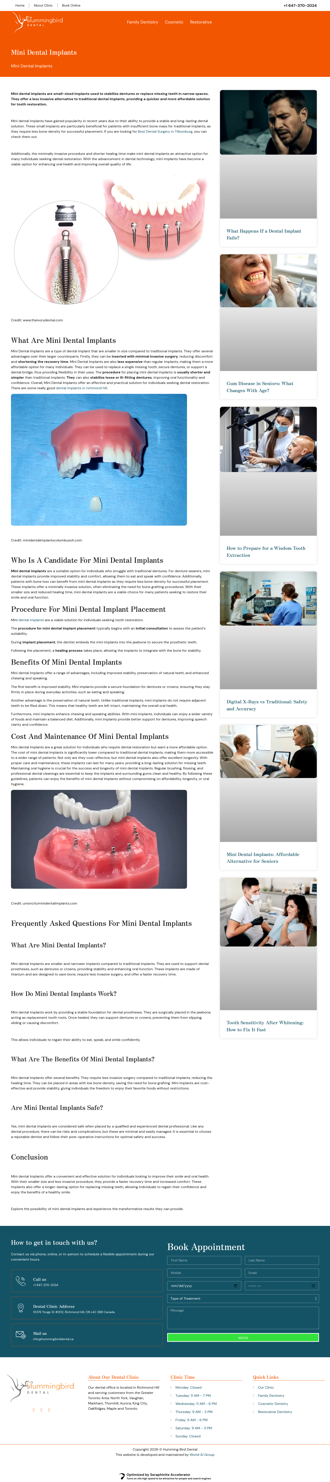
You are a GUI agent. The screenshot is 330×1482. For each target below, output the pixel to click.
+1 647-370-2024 (300, 5)
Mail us (40, 1333)
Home (20, 5)
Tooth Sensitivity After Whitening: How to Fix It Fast (265, 1026)
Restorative (201, 22)
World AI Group (202, 1455)
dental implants (31, 620)
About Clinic (44, 5)
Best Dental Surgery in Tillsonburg (165, 132)
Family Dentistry (142, 22)
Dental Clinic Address (54, 1306)
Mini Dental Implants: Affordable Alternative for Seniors (263, 858)
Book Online (73, 5)
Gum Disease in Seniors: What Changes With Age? (260, 387)
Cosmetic (174, 22)
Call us (39, 1279)
